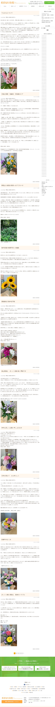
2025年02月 (44, 43)
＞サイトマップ (4, 705)
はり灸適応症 (38, 684)
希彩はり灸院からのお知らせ (47, 186)
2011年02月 (44, 157)
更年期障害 (15, 688)
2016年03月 (44, 92)
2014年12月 (44, 105)
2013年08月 (44, 119)
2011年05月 (44, 154)
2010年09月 (44, 163)
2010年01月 (44, 174)
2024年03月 (44, 48)
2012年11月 (44, 131)
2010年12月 (44, 158)
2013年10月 (44, 118)
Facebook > (28, 682)
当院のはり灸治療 (31, 684)
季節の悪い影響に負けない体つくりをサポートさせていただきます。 (14, 398)
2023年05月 (44, 50)
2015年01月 (44, 103)
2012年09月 (44, 134)
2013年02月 (44, 127)
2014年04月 (44, 111)
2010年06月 (44, 167)
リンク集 (40, 688)
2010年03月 (44, 171)
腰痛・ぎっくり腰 (4, 620)
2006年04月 (44, 176)
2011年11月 (44, 147)
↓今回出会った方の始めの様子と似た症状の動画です (11, 59)
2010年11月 (44, 160)
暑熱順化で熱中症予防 (8, 301)
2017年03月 (44, 80)
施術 (25, 137)
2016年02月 (44, 93)
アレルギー (44, 193)
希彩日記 (50, 6)
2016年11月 (44, 86)
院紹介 (16, 684)
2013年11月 (44, 116)
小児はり (28, 686)
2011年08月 (44, 151)
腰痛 (30, 688)
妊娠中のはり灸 (13, 686)
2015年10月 (44, 96)
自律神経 (12, 137)
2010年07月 (44, 166)
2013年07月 (44, 121)
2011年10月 (44, 148)
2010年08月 (44, 164)
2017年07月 (44, 76)
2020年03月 (44, 57)
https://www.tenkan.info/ (5, 65)
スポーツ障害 (21, 688)
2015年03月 (44, 102)
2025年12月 (44, 35)
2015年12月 (44, 95)
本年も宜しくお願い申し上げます (12, 427)
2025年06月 (44, 40)
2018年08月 (44, 64)
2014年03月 (44, 112)
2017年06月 (44, 77)
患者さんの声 (41, 6)
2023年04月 (44, 51)
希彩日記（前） (45, 182)
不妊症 (43, 684)
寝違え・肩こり (4, 622)
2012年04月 (44, 141)
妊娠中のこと (44, 189)
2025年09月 (44, 37)
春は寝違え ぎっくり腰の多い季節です (14, 371)
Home (5, 6)
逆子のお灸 (24, 686)
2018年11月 (44, 61)
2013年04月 (44, 124)
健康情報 (43, 190)
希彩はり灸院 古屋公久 (5, 400)
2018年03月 (44, 69)
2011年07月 (44, 153)
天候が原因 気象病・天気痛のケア (12, 94)
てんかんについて (7, 13)
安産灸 (19, 686)
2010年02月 (44, 173)
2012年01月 (44, 145)
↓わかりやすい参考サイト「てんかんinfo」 (9, 63)
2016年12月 (44, 85)
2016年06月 (44, 90)
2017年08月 (44, 74)
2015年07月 (44, 99)
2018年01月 (44, 70)
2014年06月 (44, 109)
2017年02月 (44, 82)
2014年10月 (44, 106)
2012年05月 (44, 140)
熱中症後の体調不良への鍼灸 (10, 248)
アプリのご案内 (25, 690)
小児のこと (44, 187)
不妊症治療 (44, 192)
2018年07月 (44, 66)
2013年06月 (44, 122)
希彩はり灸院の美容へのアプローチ (12, 185)
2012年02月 (44, 144)
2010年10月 (44, 161)
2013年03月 (44, 125)
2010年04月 (44, 170)
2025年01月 (44, 44)
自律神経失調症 (35, 686)
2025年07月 (44, 38)
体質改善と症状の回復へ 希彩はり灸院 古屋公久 (10, 510)
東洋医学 (43, 183)
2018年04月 (44, 67)
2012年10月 (44, 132)
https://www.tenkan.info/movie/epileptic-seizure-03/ (11, 60)
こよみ (43, 195)
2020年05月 (44, 54)
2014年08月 (44, 108)
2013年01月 (44, 128)
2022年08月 (44, 53)
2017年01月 (44, 83)
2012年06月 (44, 138)
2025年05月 (44, 41)
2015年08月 (44, 98)
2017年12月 (44, 72)
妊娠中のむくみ (6, 539)
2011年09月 (44, 150)
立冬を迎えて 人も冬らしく (10, 475)
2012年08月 (44, 135)
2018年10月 (44, 63)
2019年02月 (44, 60)
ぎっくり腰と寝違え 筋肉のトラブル (13, 594)
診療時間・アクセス (23, 6)
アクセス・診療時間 (22, 684)
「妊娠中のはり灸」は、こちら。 (7, 565)
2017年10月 (44, 73)
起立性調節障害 (42, 686)
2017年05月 (44, 79)
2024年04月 (44, 47)
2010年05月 (44, 169)
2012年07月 (44, 137)
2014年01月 (44, 115)
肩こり (26, 688)
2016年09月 (44, 89)
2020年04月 (44, 56)
